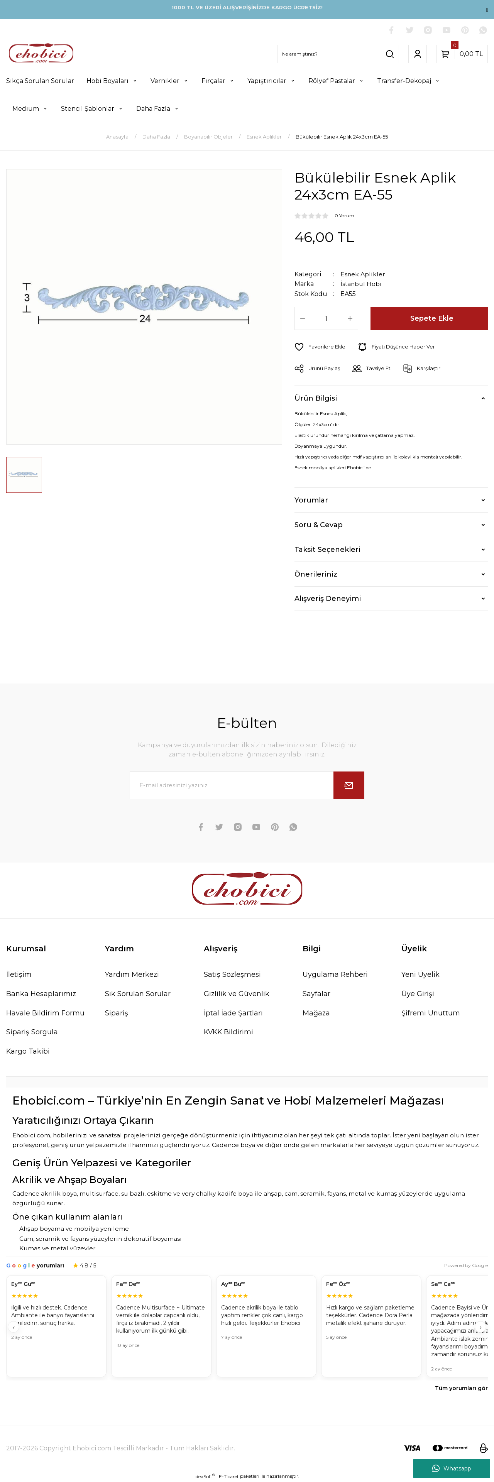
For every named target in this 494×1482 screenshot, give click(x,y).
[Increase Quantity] (350, 318)
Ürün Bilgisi (315, 398)
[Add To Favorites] (320, 346)
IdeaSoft (205, 1476)
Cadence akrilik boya (44, 1193)
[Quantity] (326, 318)
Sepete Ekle (432, 318)
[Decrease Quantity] (302, 318)
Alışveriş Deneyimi (327, 598)
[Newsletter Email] (247, 785)
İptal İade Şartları (233, 1012)
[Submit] (348, 785)
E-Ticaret (229, 1476)
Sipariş (116, 1012)
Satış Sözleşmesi (232, 974)
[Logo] (41, 54)
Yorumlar (311, 500)
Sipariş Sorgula (32, 1032)
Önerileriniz (315, 574)
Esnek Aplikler (363, 274)
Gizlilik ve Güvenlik (237, 993)
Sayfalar (316, 993)
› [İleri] (481, 1327)
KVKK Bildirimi (229, 1032)
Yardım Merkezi (132, 974)
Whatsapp (451, 1468)
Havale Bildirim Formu (45, 1012)
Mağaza (316, 1012)
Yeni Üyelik (420, 974)
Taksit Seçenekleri (327, 549)
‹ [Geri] (14, 1327)
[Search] (338, 54)
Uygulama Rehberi (335, 974)
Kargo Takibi (28, 1051)
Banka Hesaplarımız (41, 993)
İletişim (19, 974)
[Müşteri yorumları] (247, 1327)
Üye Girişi (417, 993)
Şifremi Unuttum (430, 1012)
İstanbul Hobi (361, 284)
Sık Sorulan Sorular (138, 993)
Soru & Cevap (318, 524)
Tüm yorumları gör (461, 1388)
